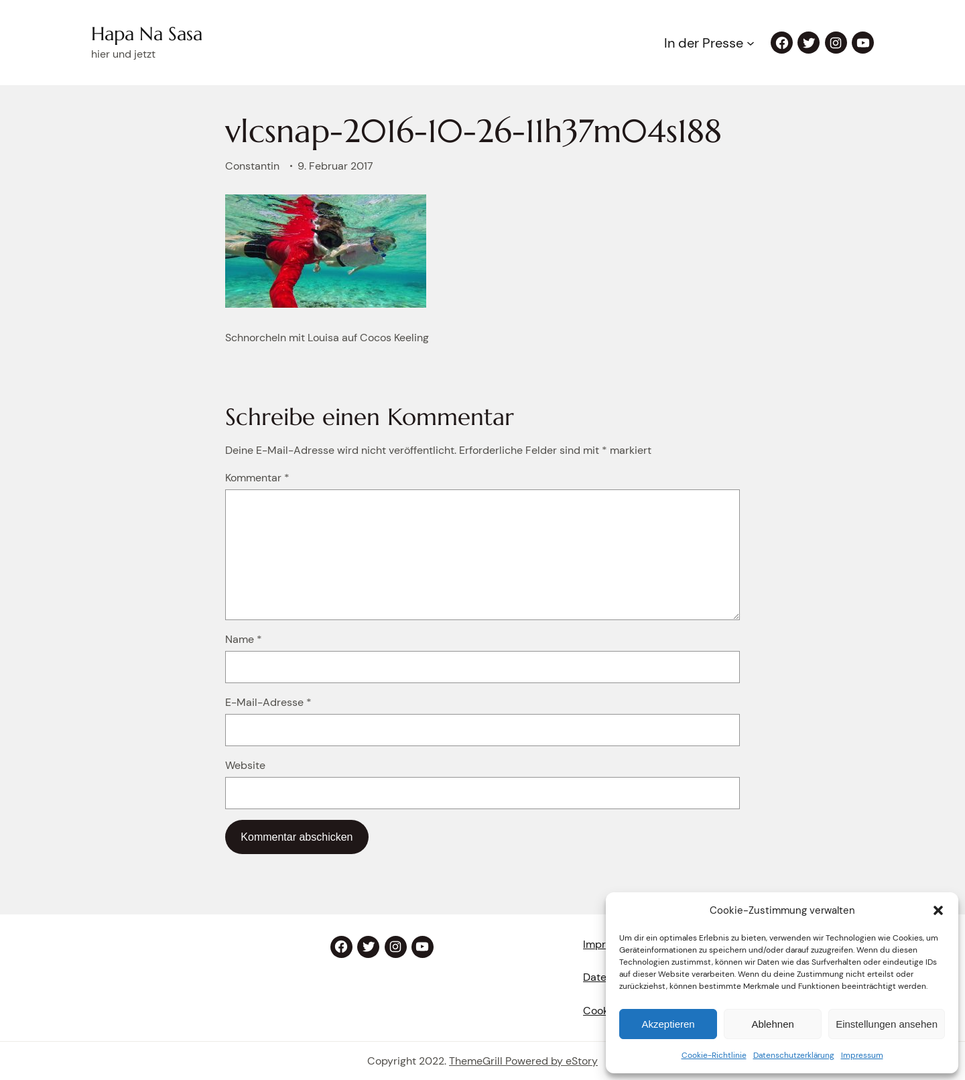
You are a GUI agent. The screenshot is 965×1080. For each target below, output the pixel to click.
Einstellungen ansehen (887, 1024)
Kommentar (257, 478)
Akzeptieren (667, 1024)
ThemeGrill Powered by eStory (523, 1061)
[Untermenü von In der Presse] (751, 43)
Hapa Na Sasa (146, 34)
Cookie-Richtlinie (714, 1055)
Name (243, 639)
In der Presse (703, 43)
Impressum (862, 1055)
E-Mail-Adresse (268, 702)
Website (245, 765)
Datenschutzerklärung (793, 1055)
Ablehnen (772, 1024)
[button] (938, 910)
